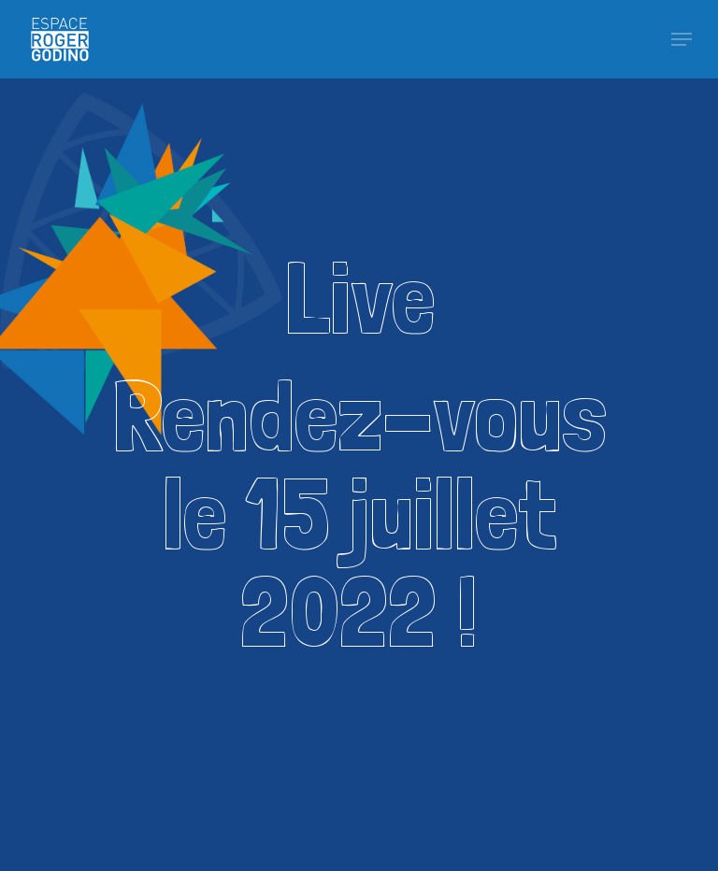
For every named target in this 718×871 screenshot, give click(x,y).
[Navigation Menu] (681, 39)
